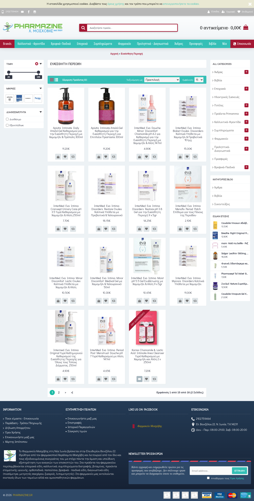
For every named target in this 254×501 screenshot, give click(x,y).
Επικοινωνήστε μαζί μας (18, 437)
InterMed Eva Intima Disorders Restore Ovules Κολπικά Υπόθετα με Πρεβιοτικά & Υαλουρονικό (106, 210)
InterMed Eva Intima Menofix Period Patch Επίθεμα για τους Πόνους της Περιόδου (188, 210)
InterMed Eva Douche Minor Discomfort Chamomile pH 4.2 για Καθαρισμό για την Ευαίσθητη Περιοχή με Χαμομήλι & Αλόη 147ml (147, 135)
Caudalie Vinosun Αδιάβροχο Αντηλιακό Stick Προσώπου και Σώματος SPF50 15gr (235, 223)
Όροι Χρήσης (12, 432)
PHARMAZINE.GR (23, 495)
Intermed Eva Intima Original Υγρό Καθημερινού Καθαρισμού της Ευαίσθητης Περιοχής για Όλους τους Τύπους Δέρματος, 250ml (66, 357)
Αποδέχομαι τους (225, 478)
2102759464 (201, 419)
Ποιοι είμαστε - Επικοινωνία (21, 419)
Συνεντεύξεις (222, 204)
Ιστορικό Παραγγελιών (80, 427)
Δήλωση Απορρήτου (16, 428)
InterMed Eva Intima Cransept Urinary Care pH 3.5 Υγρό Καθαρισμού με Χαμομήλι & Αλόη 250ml (66, 210)
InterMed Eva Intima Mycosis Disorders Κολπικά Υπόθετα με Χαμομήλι (188, 281)
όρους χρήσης (116, 4)
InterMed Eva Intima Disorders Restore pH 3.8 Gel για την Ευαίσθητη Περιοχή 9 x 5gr (147, 210)
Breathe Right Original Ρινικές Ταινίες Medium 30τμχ (235, 233)
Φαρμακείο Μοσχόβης (150, 426)
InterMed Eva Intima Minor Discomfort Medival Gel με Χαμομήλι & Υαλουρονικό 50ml (106, 282)
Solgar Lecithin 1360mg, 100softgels (235, 253)
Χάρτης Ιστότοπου (15, 442)
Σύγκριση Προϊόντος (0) (74, 79)
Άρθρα (218, 187)
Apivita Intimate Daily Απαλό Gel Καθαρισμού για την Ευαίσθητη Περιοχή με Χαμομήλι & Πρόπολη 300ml (66, 132)
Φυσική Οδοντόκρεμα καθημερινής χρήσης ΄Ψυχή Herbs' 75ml (235, 263)
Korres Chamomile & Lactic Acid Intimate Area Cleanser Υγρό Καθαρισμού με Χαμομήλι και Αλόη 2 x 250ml (147, 356)
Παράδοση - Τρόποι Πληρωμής (22, 423)
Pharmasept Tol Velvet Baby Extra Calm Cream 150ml (235, 273)
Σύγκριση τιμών (76, 431)
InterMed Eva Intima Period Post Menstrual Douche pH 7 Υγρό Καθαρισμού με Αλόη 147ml (107, 354)
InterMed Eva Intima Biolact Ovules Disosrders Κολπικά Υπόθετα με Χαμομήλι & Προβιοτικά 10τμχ (188, 134)
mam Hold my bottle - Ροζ (234, 243)
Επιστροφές (74, 422)
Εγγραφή (239, 470)
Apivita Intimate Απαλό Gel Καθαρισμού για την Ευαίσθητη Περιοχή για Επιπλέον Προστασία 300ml (106, 132)
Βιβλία (218, 196)
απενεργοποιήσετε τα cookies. (181, 4)
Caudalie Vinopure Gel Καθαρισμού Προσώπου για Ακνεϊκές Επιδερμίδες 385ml (235, 294)
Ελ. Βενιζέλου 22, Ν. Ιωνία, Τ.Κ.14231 (214, 424)
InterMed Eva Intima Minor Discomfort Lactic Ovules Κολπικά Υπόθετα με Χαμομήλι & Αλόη (66, 282)
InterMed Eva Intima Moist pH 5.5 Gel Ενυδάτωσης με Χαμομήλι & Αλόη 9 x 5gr (147, 281)
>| (72, 392)
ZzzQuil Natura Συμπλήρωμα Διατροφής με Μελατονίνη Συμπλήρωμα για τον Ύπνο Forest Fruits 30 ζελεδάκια (235, 283)
